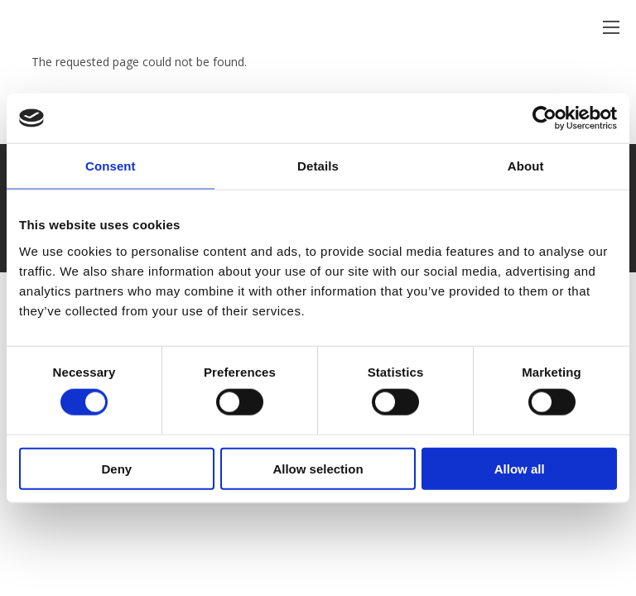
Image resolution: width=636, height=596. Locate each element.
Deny (116, 468)
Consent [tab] (110, 166)
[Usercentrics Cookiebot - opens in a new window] (544, 118)
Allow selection (317, 468)
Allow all (519, 468)
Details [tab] (318, 166)
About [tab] (526, 166)
